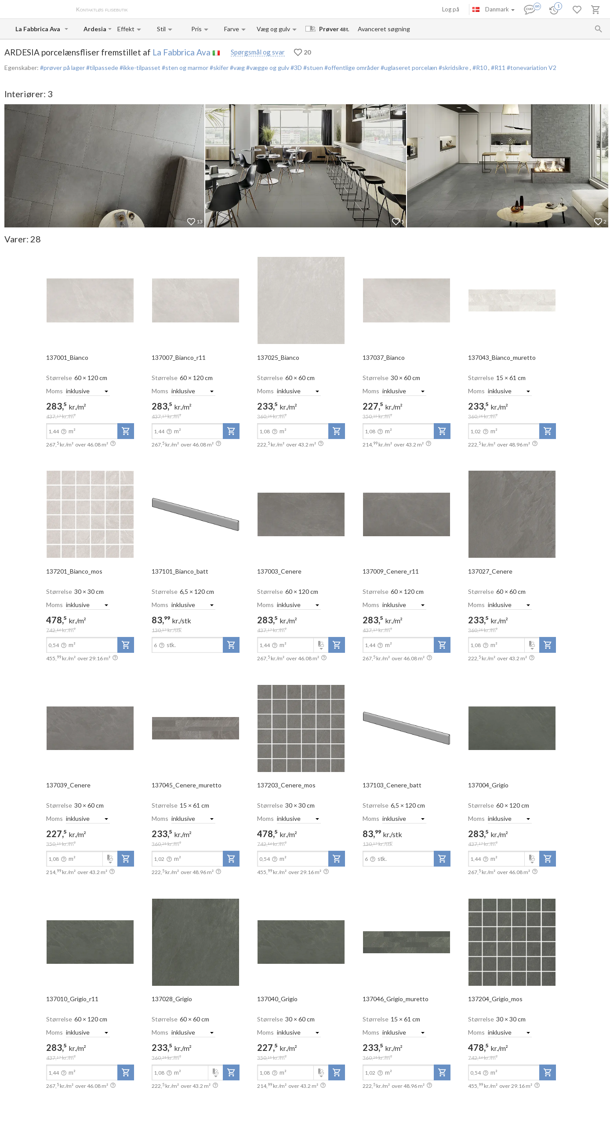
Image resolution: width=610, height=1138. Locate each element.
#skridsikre (453, 67)
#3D (295, 67)
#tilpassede (101, 67)
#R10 (480, 67)
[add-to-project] (125, 431)
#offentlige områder (351, 67)
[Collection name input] (95, 29)
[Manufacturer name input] (39, 29)
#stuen (312, 67)
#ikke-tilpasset (139, 67)
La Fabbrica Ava (181, 52)
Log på (450, 9)
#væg (237, 67)
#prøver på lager (62, 67)
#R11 (499, 67)
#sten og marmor (184, 67)
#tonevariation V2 (531, 67)
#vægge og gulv (267, 67)
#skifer (218, 67)
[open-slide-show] (90, 300)
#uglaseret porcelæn (408, 67)
